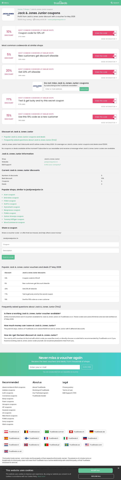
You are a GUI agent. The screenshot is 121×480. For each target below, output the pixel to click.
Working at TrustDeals (40, 391)
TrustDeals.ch (79, 433)
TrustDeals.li (92, 440)
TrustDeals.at (14, 433)
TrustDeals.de (99, 433)
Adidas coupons (8, 391)
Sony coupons (7, 423)
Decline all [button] (96, 476)
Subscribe (84, 90)
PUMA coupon (10, 214)
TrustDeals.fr (53, 440)
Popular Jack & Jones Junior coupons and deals (24, 138)
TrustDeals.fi (34, 440)
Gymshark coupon (12, 208)
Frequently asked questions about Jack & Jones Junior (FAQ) (30, 141)
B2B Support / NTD (69, 394)
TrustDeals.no (34, 446)
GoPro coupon (10, 205)
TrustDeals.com (96, 446)
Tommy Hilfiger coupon (14, 221)
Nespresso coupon (12, 211)
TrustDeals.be (34, 433)
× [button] (118, 468)
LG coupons (6, 414)
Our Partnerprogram (40, 394)
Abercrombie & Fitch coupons (13, 389)
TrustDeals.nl (14, 446)
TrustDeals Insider (39, 397)
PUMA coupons (8, 420)
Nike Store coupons (9, 417)
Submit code (8, 258)
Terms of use (68, 391)
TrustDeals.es (14, 440)
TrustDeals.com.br (57, 433)
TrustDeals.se (74, 446)
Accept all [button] (96, 470)
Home (20, 9)
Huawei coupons (8, 411)
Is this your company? (52, 166)
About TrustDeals (38, 389)
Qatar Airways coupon (14, 217)
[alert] (60, 473)
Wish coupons (7, 426)
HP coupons (7, 408)
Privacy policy (68, 389)
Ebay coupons (7, 400)
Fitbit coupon (10, 202)
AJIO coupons (7, 394)
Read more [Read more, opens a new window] (41, 476)
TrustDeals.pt (54, 446)
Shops (26, 9)
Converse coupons (9, 397)
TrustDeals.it (73, 440)
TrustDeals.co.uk (15, 453)
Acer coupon (9, 196)
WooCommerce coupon (14, 224)
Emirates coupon (11, 199)
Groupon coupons (9, 406)
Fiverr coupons (8, 403)
